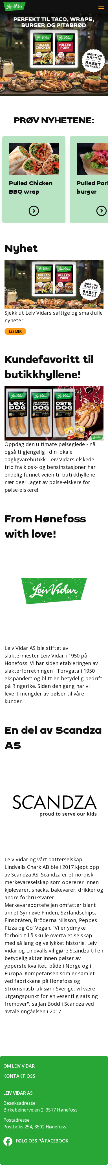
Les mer (15, 331)
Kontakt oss (19, 1076)
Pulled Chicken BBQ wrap (30, 187)
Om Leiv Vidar (19, 1066)
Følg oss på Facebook (36, 1141)
